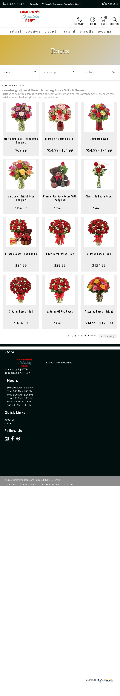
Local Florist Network (50, 452)
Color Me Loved (99, 139)
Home (4, 85)
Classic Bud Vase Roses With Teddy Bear (60, 198)
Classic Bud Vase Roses (99, 196)
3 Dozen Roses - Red (21, 311)
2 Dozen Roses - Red (99, 254)
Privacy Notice (29, 452)
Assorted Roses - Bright (99, 311)
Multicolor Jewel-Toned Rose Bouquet (21, 140)
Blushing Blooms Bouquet (60, 139)
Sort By (87, 72)
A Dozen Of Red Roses (60, 311)
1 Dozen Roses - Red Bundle (21, 254)
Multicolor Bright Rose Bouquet (21, 198)
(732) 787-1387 (15, 4)
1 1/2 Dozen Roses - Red (60, 254)
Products (13, 85)
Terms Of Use (11, 452)
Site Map (68, 452)
